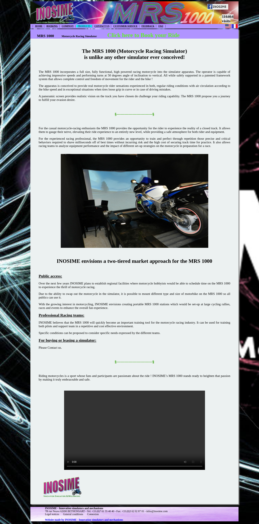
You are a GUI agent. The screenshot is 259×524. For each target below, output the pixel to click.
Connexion (93, 514)
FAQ (160, 26)
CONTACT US (102, 26)
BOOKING (52, 26)
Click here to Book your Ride (143, 35)
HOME (39, 26)
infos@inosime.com (157, 511)
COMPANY (68, 26)
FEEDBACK (148, 26)
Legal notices (52, 514)
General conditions (73, 514)
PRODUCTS (84, 26)
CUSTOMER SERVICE (125, 26)
